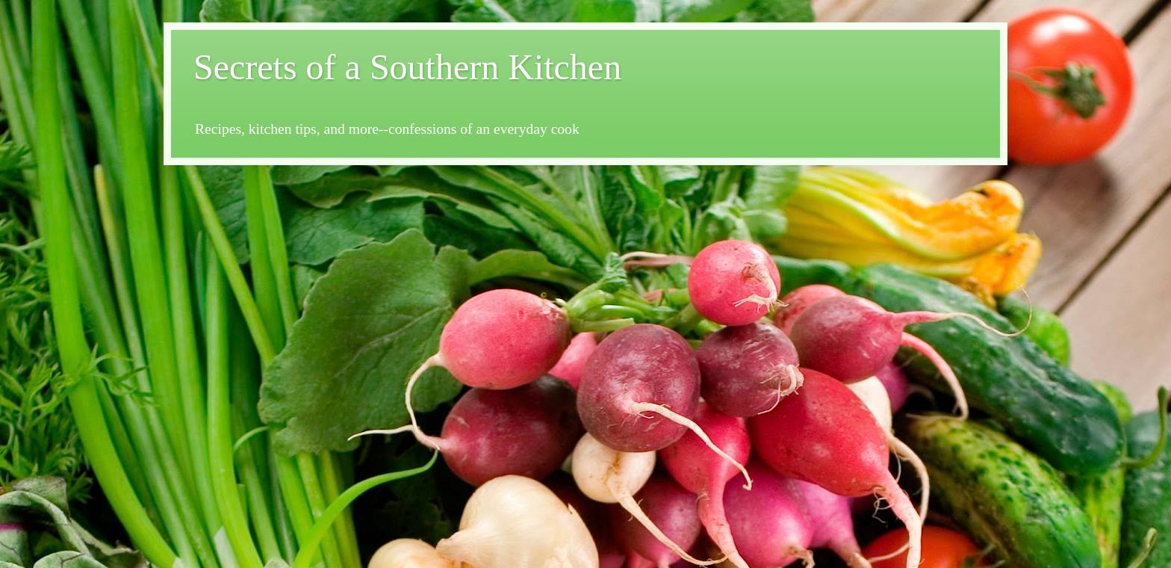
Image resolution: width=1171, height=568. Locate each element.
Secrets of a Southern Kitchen (407, 67)
